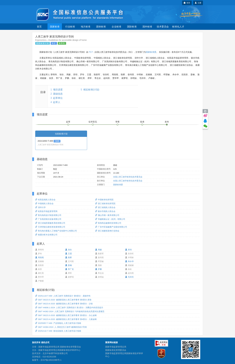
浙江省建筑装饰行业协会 (107, 231)
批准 (142, 122)
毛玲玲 (129, 277)
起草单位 (58, 98)
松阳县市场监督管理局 (46, 211)
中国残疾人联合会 (44, 203)
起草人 (56, 102)
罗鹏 (98, 269)
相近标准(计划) (91, 89)
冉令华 (129, 261)
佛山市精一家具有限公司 (107, 215)
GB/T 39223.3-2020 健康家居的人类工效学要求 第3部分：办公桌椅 (66, 315)
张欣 (68, 250)
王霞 (68, 253)
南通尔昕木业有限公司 (46, 235)
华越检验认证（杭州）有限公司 (110, 219)
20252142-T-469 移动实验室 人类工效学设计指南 (58, 331)
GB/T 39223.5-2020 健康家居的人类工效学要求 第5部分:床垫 (63, 300)
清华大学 (40, 207)
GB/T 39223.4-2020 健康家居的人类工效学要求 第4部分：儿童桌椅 (66, 319)
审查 (117, 122)
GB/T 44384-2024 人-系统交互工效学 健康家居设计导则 (61, 327)
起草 (68, 122)
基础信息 (58, 93)
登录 (187, 3)
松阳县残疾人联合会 (45, 199)
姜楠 (68, 265)
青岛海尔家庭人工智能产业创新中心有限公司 (56, 231)
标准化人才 (178, 26)
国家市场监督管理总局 (115, 347)
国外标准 (147, 26)
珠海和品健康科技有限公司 (108, 223)
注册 (198, 3)
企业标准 (116, 26)
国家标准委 (151, 52)
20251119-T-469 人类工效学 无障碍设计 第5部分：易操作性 (63, 296)
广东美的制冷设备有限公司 (48, 219)
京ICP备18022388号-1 (50, 360)
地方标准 (85, 26)
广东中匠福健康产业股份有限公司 (111, 227)
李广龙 (69, 269)
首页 (39, 26)
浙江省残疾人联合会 (105, 207)
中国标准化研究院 (104, 199)
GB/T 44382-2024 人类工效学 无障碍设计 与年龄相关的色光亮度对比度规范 (69, 311)
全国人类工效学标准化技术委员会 (127, 177)
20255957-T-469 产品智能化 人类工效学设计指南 (58, 323)
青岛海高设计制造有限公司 (48, 215)
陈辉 (68, 257)
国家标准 (54, 26)
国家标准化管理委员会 (115, 350)
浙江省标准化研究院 (105, 203)
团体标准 (101, 26)
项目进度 (58, 89)
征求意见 (93, 122)
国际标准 (132, 26)
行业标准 (70, 26)
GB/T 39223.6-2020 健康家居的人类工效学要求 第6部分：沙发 (64, 304)
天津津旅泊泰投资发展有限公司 (50, 227)
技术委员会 (163, 26)
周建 (98, 250)
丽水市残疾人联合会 (105, 211)
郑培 (128, 250)
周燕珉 (39, 257)
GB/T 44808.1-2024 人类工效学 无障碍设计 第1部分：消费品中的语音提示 (69, 307)
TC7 (91, 52)
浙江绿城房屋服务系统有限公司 (50, 223)
